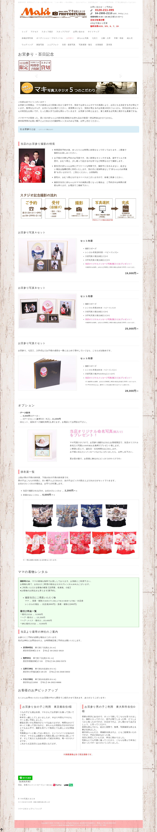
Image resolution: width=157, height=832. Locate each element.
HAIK (104, 825)
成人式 (130, 38)
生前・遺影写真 (68, 45)
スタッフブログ (63, 32)
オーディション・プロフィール (49, 38)
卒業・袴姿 (119, 38)
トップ (24, 32)
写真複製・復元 (85, 45)
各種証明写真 (27, 38)
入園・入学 (106, 38)
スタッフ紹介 (47, 32)
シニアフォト (53, 45)
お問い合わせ (79, 32)
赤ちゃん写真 (83, 38)
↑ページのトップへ (26, 809)
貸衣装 (109, 45)
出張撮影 (99, 45)
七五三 (95, 38)
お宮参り (70, 38)
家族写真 (40, 45)
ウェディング (27, 45)
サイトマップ (93, 32)
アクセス (34, 32)
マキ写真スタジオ (59, 823)
